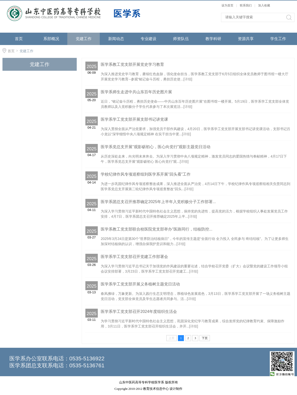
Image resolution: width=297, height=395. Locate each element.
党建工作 (84, 39)
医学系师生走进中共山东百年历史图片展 (136, 92)
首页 (19, 39)
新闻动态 (116, 39)
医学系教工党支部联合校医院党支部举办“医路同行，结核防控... (156, 229)
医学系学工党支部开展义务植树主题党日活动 (140, 284)
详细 (187, 79)
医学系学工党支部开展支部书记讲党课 (134, 119)
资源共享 (246, 39)
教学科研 (213, 39)
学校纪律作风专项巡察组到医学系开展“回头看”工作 (146, 174)
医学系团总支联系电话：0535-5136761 (56, 365)
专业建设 (148, 39)
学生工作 (278, 39)
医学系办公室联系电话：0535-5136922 (56, 358)
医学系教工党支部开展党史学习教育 (132, 64)
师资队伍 (181, 39)
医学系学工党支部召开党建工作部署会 (134, 257)
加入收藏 (264, 5)
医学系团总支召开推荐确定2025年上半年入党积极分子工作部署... (158, 202)
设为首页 (227, 5)
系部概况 (51, 39)
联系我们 (246, 5)
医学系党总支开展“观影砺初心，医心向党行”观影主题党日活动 (155, 147)
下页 (205, 338)
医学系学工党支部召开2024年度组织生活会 (139, 311)
